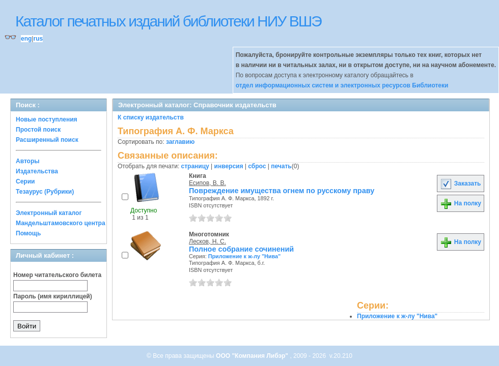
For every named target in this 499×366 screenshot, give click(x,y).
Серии (25, 181)
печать (281, 166)
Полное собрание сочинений (241, 249)
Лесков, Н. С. (207, 241)
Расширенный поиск (47, 139)
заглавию (180, 141)
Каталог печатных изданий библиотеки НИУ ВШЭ (168, 21)
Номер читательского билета (57, 275)
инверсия (228, 166)
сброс (257, 166)
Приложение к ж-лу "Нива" (244, 256)
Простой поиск (38, 129)
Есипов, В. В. (207, 183)
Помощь (28, 233)
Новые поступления (46, 119)
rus (38, 38)
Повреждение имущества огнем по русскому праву (281, 191)
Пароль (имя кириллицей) (52, 296)
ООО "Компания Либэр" (253, 355)
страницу (195, 166)
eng (26, 38)
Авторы (28, 161)
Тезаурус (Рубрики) (45, 191)
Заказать (460, 183)
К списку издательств (151, 117)
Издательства (37, 171)
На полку (460, 203)
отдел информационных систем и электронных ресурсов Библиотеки (342, 85)
